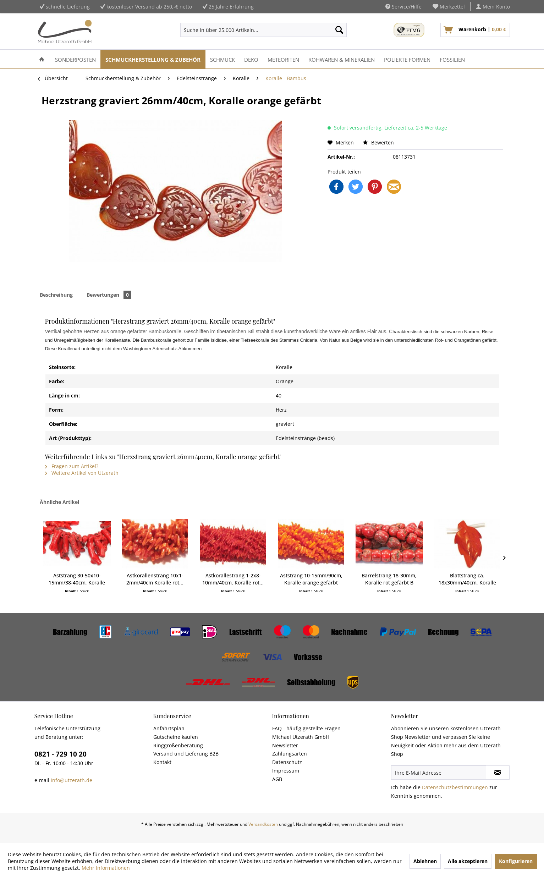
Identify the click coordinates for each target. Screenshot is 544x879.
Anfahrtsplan (169, 728)
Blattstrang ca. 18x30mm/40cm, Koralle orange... (467, 579)
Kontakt (162, 762)
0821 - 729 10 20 (60, 754)
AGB (277, 779)
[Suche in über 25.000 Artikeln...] (263, 30)
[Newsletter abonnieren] (498, 772)
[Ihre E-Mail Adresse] (438, 772)
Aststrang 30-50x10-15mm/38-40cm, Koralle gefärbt (77, 579)
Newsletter (285, 745)
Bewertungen (109, 295)
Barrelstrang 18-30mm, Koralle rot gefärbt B (389, 579)
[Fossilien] (452, 59)
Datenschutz (287, 762)
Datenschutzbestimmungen (455, 787)
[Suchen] (339, 30)
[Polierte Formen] (407, 59)
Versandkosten (263, 824)
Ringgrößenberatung (178, 745)
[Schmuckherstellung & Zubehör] (152, 59)
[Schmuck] (222, 59)
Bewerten (378, 142)
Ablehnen (425, 861)
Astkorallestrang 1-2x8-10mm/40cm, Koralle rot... (233, 579)
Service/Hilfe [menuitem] (403, 6)
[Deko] (251, 59)
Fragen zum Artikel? (71, 466)
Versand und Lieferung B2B (186, 753)
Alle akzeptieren (468, 861)
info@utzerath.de (71, 780)
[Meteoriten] (283, 59)
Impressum (285, 770)
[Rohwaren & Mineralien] (341, 59)
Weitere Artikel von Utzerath (82, 472)
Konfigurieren (516, 861)
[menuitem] (449, 6)
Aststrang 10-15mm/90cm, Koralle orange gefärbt (311, 579)
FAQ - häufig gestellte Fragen (306, 728)
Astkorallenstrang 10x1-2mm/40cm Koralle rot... (154, 579)
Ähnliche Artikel (59, 502)
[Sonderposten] (75, 59)
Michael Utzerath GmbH (300, 737)
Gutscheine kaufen (175, 737)
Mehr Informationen (106, 867)
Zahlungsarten (289, 753)
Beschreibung (56, 294)
